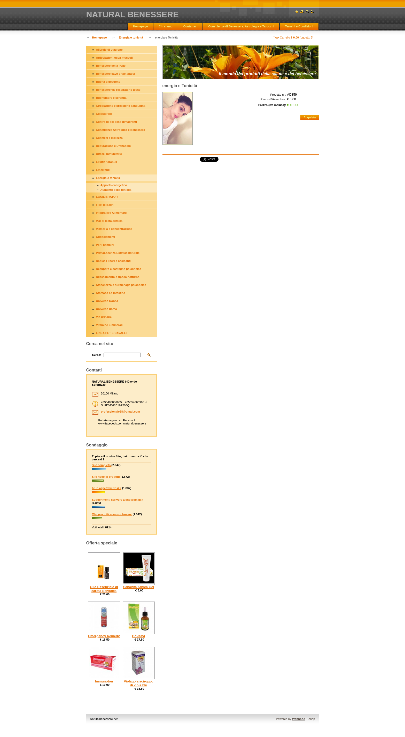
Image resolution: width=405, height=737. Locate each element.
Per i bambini (105, 244)
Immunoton (104, 681)
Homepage (140, 26)
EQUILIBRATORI (107, 196)
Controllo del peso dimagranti (116, 121)
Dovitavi (138, 636)
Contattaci (190, 26)
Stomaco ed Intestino (110, 292)
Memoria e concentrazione (114, 228)
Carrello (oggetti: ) (297, 37)
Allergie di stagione (109, 49)
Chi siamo (165, 26)
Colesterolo (104, 113)
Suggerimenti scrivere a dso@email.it (117, 499)
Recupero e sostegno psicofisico (118, 268)
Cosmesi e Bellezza (109, 137)
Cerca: (96, 354)
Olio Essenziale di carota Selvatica (104, 589)
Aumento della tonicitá (115, 189)
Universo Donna (107, 300)
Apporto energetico (113, 185)
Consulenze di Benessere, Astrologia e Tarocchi (241, 26)
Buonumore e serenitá (111, 97)
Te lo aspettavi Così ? (106, 488)
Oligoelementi (105, 236)
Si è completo (102, 465)
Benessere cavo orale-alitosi (115, 73)
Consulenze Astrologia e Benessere (120, 129)
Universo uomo (106, 308)
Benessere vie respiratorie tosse (118, 89)
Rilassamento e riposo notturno (117, 276)
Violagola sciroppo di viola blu (138, 683)
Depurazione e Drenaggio (113, 145)
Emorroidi (103, 169)
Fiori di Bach (105, 204)
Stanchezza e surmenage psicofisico (121, 284)
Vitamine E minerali (109, 324)
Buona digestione (108, 81)
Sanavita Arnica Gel (138, 587)
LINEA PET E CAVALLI (111, 333)
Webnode (298, 718)
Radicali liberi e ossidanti (113, 260)
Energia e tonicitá (131, 37)
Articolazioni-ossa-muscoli (114, 57)
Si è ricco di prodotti (106, 476)
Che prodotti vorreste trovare (112, 514)
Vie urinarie (104, 316)
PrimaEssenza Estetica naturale (118, 252)
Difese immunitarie (109, 153)
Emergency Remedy (104, 636)
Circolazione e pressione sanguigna (120, 105)
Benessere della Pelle (111, 65)
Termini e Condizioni (299, 26)
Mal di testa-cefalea (109, 220)
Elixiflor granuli (106, 161)
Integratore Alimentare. (112, 212)
